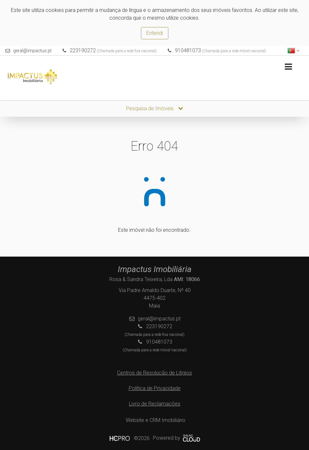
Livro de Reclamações (154, 404)
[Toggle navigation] (288, 67)
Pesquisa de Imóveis (154, 108)
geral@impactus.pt (32, 50)
